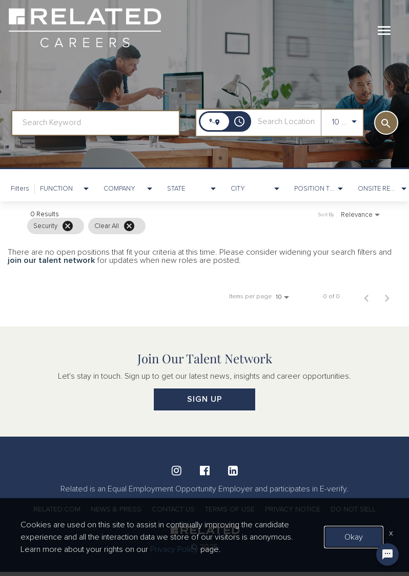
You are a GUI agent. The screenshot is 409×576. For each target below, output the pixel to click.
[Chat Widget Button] (387, 554)
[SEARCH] (386, 123)
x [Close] (391, 533)
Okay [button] (353, 537)
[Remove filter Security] (67, 226)
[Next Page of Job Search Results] (387, 296)
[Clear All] (129, 226)
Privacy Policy (174, 549)
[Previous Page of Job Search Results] (366, 296)
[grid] (184, 226)
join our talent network (51, 260)
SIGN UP (204, 399)
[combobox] (96, 123)
